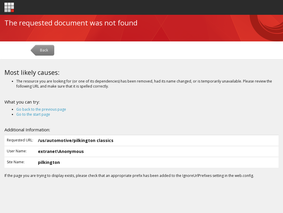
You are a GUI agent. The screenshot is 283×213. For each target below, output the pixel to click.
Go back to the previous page (41, 109)
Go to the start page (33, 114)
